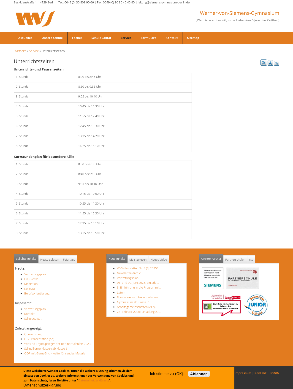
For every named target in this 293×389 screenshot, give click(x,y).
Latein (121, 292)
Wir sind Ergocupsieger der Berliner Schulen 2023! (57, 344)
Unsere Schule (52, 38)
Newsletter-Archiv (129, 273)
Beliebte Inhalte (26, 259)
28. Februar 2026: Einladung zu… (139, 312)
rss (251, 260)
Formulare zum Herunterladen (137, 297)
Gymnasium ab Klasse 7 (133, 302)
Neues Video (158, 260)
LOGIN (274, 373)
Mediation (31, 284)
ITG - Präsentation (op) (39, 339)
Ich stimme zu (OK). (167, 374)
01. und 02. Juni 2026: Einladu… (138, 283)
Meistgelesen (138, 260)
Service (126, 38)
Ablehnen (199, 374)
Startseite (20, 51)
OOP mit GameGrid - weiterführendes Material (55, 353)
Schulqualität (101, 38)
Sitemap (193, 38)
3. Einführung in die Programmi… (139, 287)
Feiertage (69, 260)
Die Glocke (31, 279)
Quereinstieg (32, 334)
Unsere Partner (212, 257)
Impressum (243, 373)
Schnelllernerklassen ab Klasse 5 (46, 348)
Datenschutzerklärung (93, 380)
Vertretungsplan (35, 274)
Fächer (77, 38)
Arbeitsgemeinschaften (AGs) (136, 307)
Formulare (148, 38)
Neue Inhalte (117, 259)
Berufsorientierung (36, 293)
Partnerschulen (235, 260)
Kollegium (30, 288)
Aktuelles (25, 38)
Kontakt (172, 38)
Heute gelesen (49, 260)
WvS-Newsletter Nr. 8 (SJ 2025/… (138, 268)
